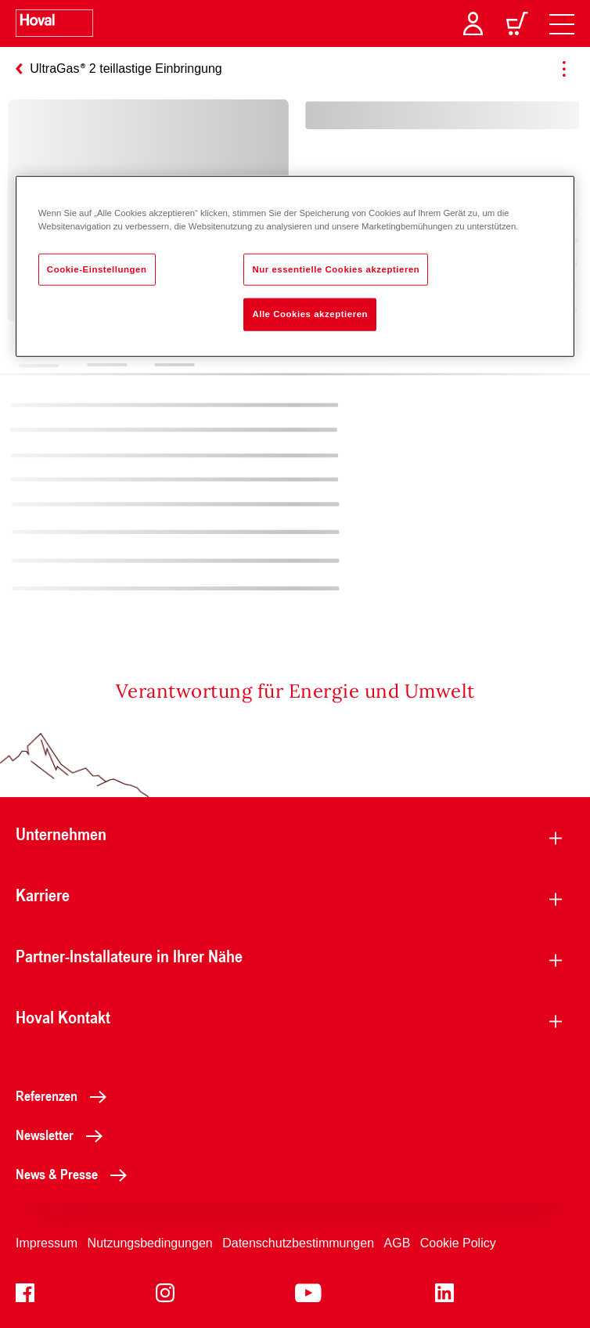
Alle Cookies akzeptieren (310, 314)
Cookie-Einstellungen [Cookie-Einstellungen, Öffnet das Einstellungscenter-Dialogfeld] (97, 268)
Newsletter (63, 1134)
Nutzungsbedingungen (150, 1243)
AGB (397, 1243)
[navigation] (561, 23)
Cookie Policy (458, 1243)
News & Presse (75, 1174)
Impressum (46, 1243)
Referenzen (65, 1095)
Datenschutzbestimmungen (298, 1243)
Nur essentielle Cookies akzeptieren (335, 268)
